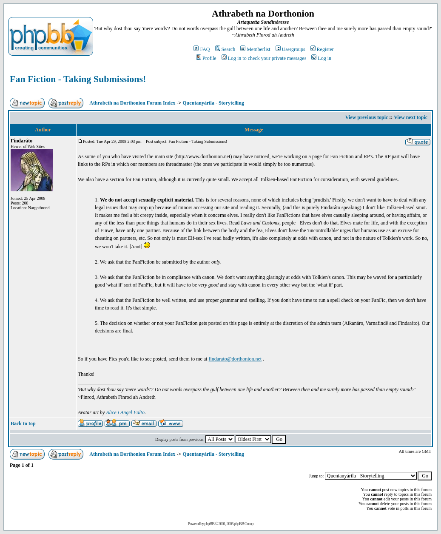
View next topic (410, 117)
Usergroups (290, 49)
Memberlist (255, 49)
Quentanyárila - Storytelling (213, 103)
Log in (321, 58)
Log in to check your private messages (264, 58)
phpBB (209, 523)
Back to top (23, 423)
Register (322, 49)
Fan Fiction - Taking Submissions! (78, 79)
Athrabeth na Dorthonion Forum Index (132, 103)
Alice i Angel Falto (125, 412)
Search (225, 49)
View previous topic (366, 117)
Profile (206, 58)
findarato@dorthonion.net (235, 359)
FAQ (201, 49)
